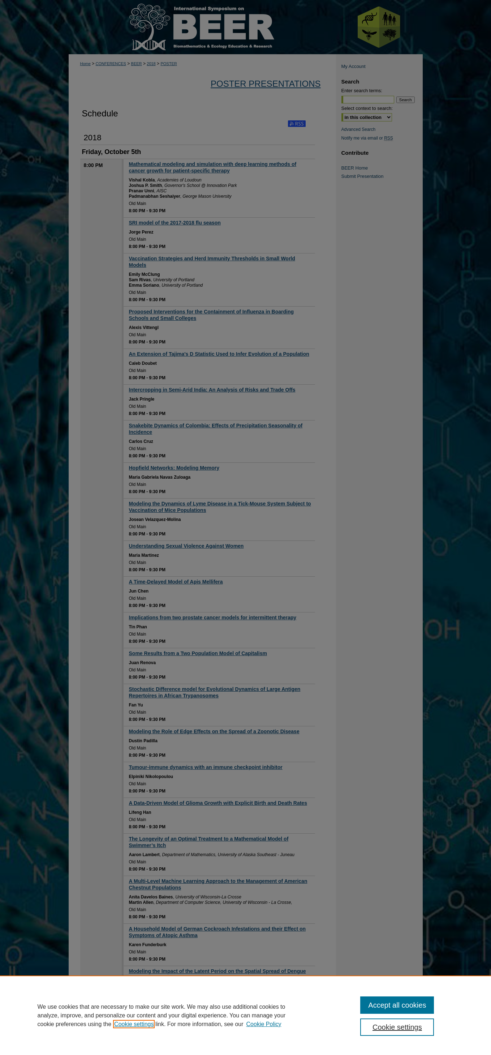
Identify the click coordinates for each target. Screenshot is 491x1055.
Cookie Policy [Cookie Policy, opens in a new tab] (263, 1024)
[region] (245, 1015)
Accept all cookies (397, 1005)
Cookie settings (134, 1024)
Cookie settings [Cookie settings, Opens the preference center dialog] (397, 1027)
